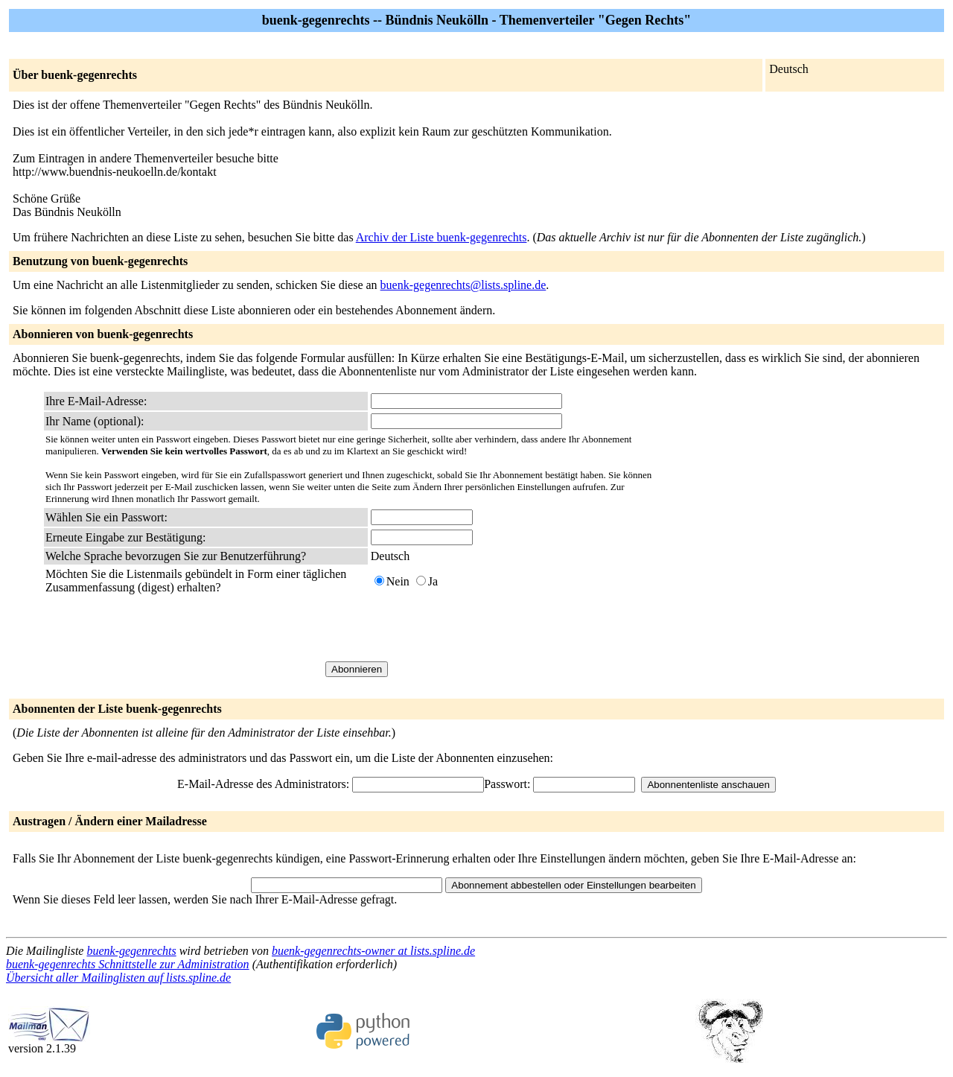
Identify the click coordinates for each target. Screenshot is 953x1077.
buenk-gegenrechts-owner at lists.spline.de (373, 950)
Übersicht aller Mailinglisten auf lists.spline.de (118, 977)
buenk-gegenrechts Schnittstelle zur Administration (127, 964)
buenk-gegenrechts (131, 950)
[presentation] (484, 628)
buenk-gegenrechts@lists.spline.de (463, 285)
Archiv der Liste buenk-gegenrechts (441, 237)
